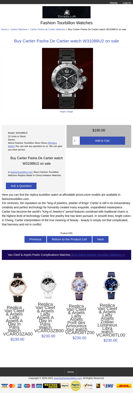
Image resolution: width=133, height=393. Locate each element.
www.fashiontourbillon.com (68, 378)
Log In (127, 2)
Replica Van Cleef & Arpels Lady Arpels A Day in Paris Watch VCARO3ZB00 (45, 317)
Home (113, 2)
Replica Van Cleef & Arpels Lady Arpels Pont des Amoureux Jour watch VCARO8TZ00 (76, 319)
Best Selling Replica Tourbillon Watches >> (97, 254)
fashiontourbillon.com (21, 172)
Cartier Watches (18, 29)
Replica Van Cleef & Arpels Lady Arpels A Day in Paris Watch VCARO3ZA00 (14, 321)
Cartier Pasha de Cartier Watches (47, 29)
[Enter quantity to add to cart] (76, 141)
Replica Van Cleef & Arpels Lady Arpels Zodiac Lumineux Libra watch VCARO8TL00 (107, 320)
